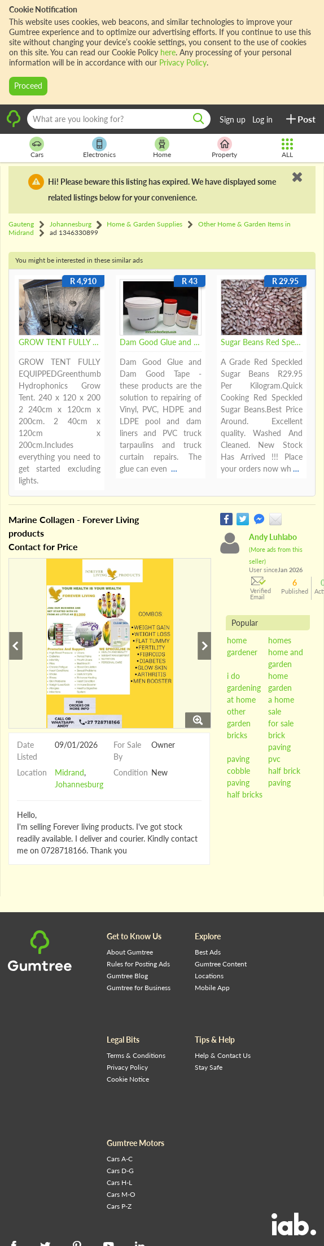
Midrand (69, 773)
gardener (242, 652)
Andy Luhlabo (276, 548)
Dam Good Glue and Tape (161, 342)
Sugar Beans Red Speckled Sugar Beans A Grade (262, 342)
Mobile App (212, 987)
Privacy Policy (183, 62)
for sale (281, 723)
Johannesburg (79, 785)
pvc (274, 759)
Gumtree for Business (138, 987)
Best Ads (208, 952)
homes (279, 640)
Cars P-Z (119, 1206)
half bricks (244, 794)
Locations (209, 975)
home (237, 640)
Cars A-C (120, 1158)
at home (241, 699)
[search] (198, 119)
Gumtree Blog (127, 975)
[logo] (13, 125)
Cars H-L (119, 1182)
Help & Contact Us (223, 1055)
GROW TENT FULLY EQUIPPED (59, 342)
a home (281, 699)
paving (238, 759)
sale (274, 711)
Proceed (28, 85)
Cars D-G (120, 1170)
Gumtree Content (221, 964)
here (168, 52)
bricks (237, 735)
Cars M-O (121, 1194)
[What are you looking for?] (119, 119)
